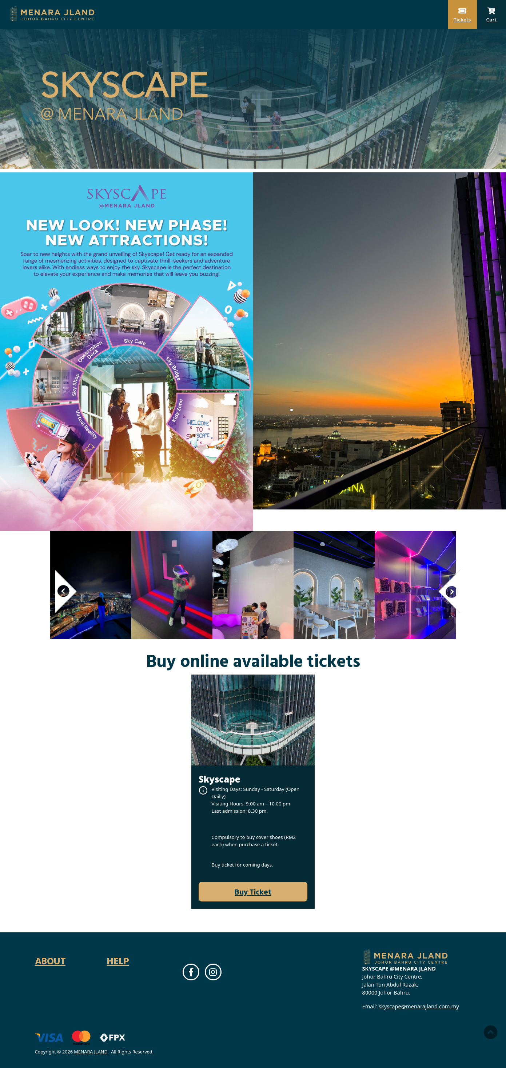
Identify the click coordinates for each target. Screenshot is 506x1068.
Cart (491, 15)
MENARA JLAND (90, 1051)
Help (118, 960)
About (50, 960)
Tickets (462, 15)
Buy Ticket (253, 891)
